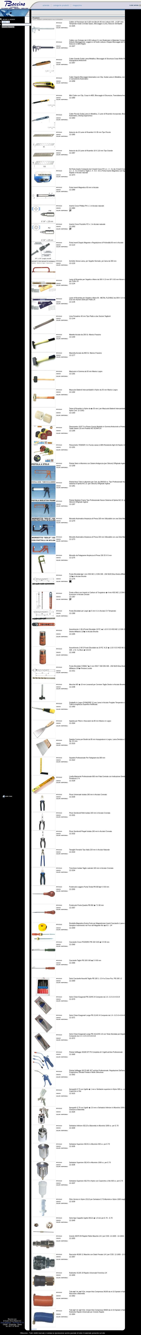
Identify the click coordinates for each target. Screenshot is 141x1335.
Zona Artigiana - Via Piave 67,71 (12, 1323)
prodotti (34, 1329)
